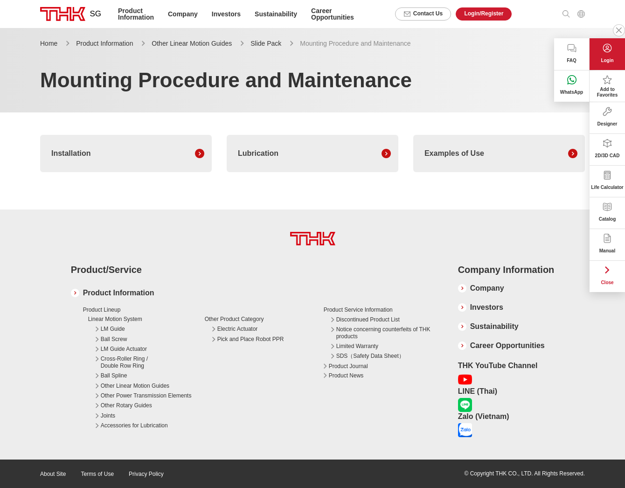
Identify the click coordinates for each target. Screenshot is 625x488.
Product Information (104, 43)
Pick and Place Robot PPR (250, 339)
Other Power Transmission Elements (146, 395)
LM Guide (113, 329)
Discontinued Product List (368, 319)
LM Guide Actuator (124, 349)
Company (487, 288)
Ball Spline (114, 375)
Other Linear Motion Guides (192, 43)
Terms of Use (97, 474)
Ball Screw (114, 339)
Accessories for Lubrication (134, 425)
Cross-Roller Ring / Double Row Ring (124, 362)
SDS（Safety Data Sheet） (370, 356)
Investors (226, 14)
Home (48, 43)
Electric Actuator (237, 329)
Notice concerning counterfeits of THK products (383, 332)
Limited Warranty (357, 346)
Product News (346, 375)
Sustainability (276, 14)
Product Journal (348, 366)
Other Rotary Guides (126, 405)
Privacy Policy (146, 474)
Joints (108, 415)
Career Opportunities (332, 14)
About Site (53, 474)
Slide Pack (265, 43)
